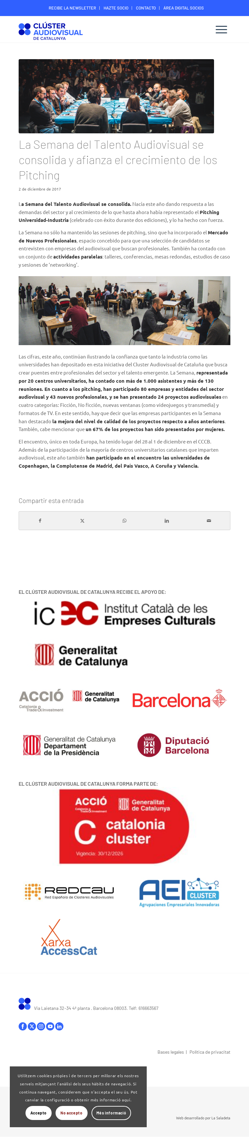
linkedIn (59, 1026)
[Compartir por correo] (209, 520)
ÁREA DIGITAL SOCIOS (183, 7)
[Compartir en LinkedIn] (167, 520)
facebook (23, 1026)
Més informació (111, 1113)
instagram (41, 1026)
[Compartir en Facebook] (40, 520)
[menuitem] (72, 8)
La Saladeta (220, 1117)
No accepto (71, 1113)
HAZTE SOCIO (116, 7)
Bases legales (171, 1052)
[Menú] (221, 29)
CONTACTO (146, 7)
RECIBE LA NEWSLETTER (72, 7)
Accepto (38, 1113)
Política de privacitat (210, 1052)
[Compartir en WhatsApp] (124, 520)
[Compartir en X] (82, 520)
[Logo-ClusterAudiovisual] (103, 30)
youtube (50, 1026)
